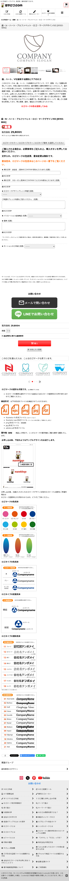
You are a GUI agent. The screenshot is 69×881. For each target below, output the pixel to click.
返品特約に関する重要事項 (12, 336)
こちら (5, 878)
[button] (62, 13)
